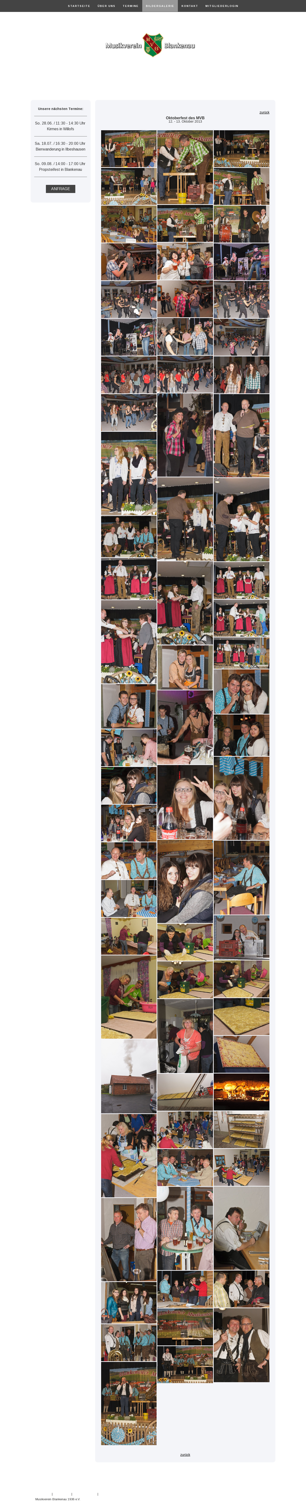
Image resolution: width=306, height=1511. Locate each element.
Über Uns (106, 6)
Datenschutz (62, 1494)
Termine (131, 6)
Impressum (43, 1494)
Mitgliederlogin (221, 6)
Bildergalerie (160, 6)
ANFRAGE (60, 189)
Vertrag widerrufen (117, 1494)
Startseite (79, 6)
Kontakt (189, 6)
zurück (264, 112)
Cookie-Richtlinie (85, 1494)
